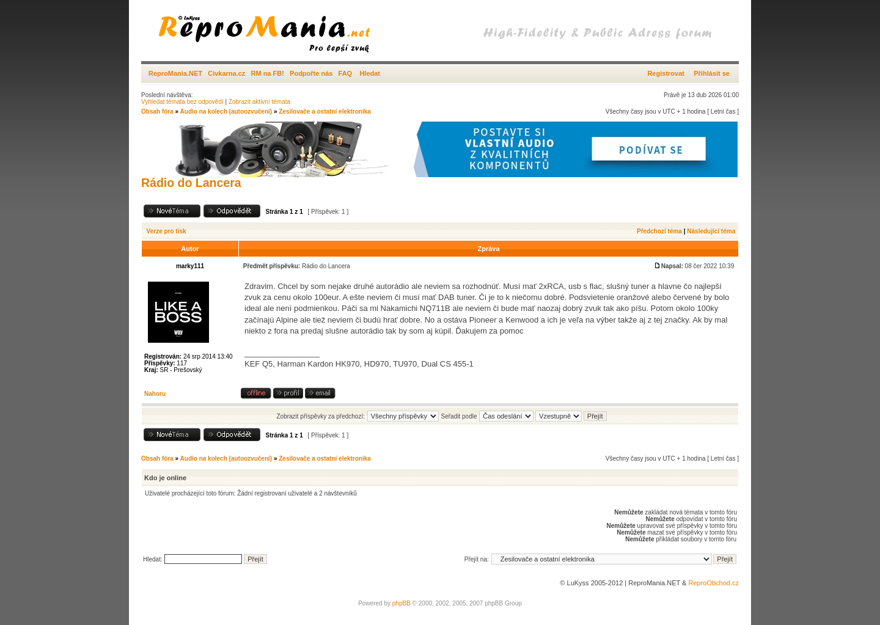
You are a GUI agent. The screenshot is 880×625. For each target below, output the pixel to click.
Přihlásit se (712, 73)
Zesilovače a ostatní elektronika (325, 111)
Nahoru (155, 393)
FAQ (346, 73)
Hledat (369, 73)
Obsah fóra (157, 111)
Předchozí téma (659, 231)
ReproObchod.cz (713, 583)
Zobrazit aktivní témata (259, 101)
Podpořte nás (311, 73)
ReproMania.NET (175, 73)
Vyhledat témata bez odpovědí (182, 101)
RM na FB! (267, 73)
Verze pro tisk (166, 231)
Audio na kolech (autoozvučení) (226, 111)
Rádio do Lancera (191, 182)
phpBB (401, 603)
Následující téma (711, 231)
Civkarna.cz (226, 73)
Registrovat (665, 73)
